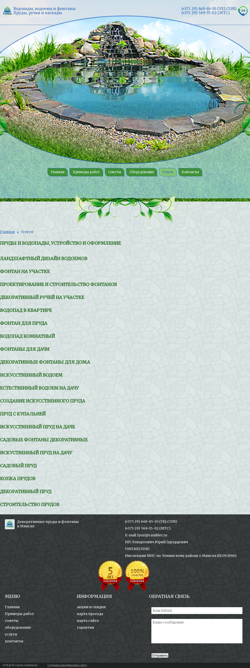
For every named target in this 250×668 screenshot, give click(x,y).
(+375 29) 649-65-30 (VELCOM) (151, 521)
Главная (7, 232)
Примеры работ (19, 614)
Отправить (160, 655)
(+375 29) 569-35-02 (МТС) (148, 528)
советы (12, 620)
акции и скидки (91, 607)
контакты (14, 641)
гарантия (85, 627)
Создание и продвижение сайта (67, 665)
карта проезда (90, 614)
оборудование (18, 627)
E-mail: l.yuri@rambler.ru (146, 535)
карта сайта (88, 620)
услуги (11, 634)
